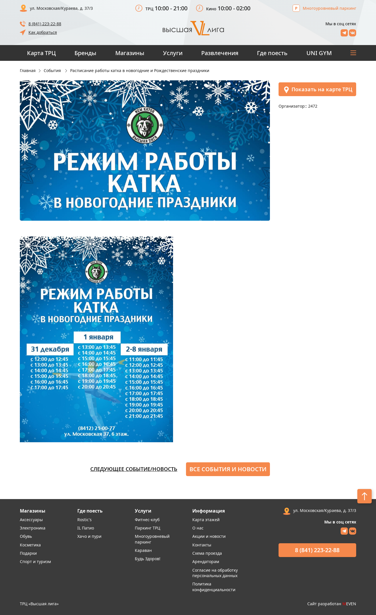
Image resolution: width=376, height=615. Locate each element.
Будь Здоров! (147, 558)
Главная (28, 70)
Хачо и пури (89, 536)
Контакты (201, 545)
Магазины (129, 53)
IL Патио (85, 528)
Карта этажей (206, 519)
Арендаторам (205, 561)
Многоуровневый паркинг (329, 8)
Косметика (30, 545)
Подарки (28, 553)
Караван (143, 550)
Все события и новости (227, 469)
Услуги (173, 53)
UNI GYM (319, 53)
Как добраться (42, 32)
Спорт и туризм (35, 561)
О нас (198, 528)
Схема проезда (207, 553)
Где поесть (272, 53)
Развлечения (219, 53)
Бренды (85, 53)
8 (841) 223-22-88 (44, 23)
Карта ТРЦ (41, 53)
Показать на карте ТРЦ (317, 90)
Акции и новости (209, 536)
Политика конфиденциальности (213, 586)
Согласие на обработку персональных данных (215, 572)
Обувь (26, 536)
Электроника (32, 528)
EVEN (349, 603)
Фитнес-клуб (147, 519)
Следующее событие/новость (133, 468)
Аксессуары (31, 519)
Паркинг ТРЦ (147, 528)
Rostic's (84, 519)
